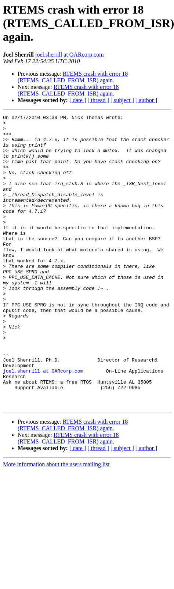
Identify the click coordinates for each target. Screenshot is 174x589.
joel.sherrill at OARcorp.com (69, 54)
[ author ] (146, 100)
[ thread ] (98, 100)
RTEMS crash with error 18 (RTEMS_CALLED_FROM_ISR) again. (73, 77)
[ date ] (77, 100)
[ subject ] (122, 100)
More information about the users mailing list (56, 523)
